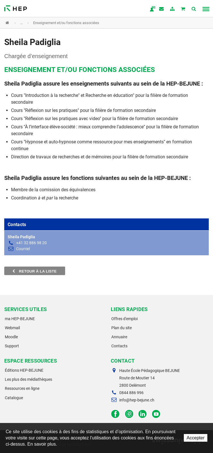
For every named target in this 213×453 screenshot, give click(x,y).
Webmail (12, 328)
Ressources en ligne (22, 388)
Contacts (119, 346)
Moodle (11, 337)
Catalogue (14, 397)
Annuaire (119, 337)
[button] (102, 23)
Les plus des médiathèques (28, 379)
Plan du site (121, 328)
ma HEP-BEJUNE (20, 318)
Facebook (115, 414)
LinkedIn (142, 414)
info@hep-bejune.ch (136, 400)
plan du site (172, 9)
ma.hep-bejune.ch (151, 9)
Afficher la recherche (194, 9)
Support (12, 346)
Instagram (129, 414)
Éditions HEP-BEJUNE (24, 370)
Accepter (196, 437)
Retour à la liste (35, 271)
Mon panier (183, 9)
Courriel (23, 248)
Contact (162, 9)
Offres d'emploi (124, 318)
